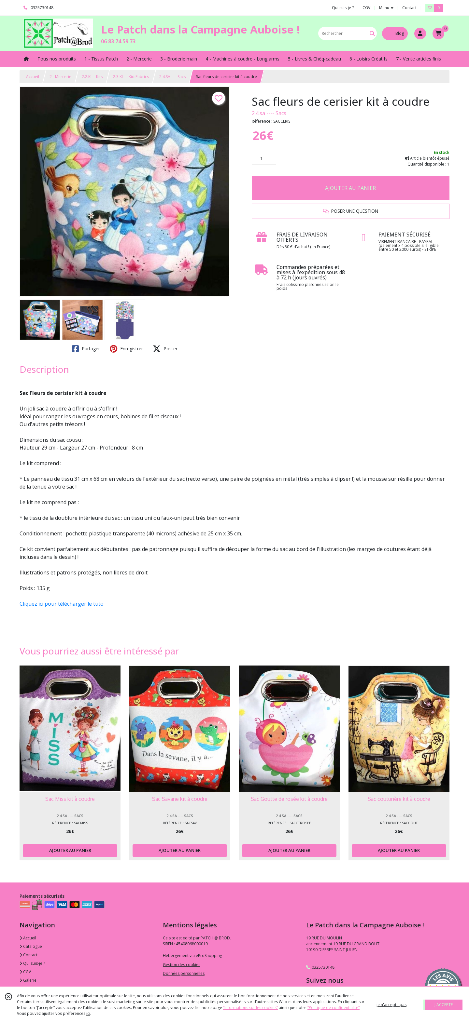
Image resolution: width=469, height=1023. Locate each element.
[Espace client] (420, 33)
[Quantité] (264, 158)
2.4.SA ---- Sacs (172, 76)
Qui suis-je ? (32, 963)
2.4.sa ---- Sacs (269, 113)
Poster (165, 349)
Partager (86, 349)
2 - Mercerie (60, 76)
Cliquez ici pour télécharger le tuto (62, 603)
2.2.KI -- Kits (92, 76)
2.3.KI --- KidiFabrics (131, 76)
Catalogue (31, 946)
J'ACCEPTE (443, 1004)
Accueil (32, 76)
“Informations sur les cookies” (250, 1007)
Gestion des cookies (181, 964)
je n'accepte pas (391, 1004)
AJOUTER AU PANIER (350, 188)
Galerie (28, 980)
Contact (409, 7)
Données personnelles (184, 973)
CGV (25, 972)
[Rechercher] (372, 33)
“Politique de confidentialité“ (333, 1007)
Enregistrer (126, 349)
